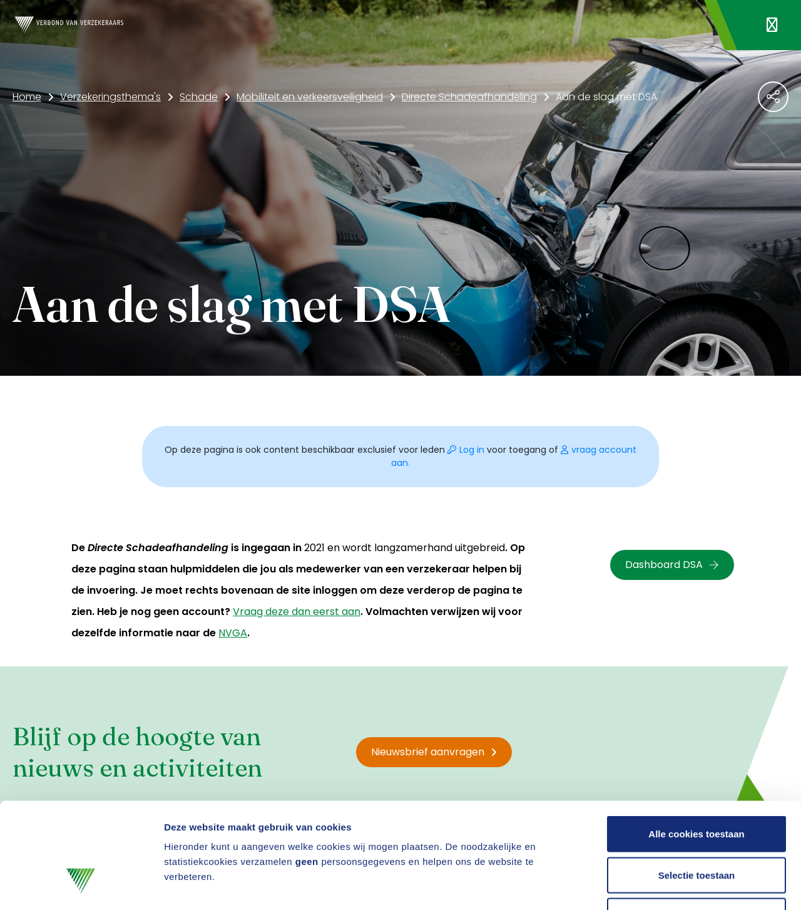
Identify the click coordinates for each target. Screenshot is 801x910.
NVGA (232, 633)
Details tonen (676, 885)
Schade (199, 97)
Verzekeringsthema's (110, 97)
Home (27, 97)
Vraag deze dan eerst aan (296, 611)
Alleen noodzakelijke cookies (696, 827)
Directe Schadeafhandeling (469, 97)
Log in (467, 449)
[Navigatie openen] (771, 25)
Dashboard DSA (672, 564)
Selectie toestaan (696, 787)
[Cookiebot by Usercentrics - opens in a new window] (81, 885)
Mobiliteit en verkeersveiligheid (310, 97)
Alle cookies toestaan (696, 745)
